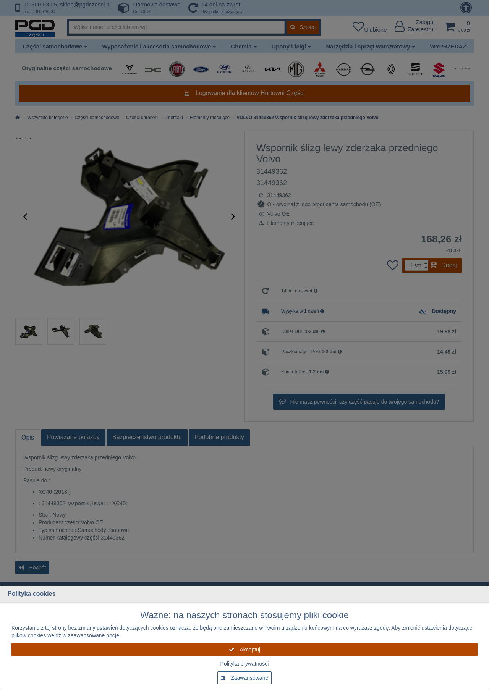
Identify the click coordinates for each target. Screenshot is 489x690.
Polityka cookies (31, 593)
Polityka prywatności (244, 664)
